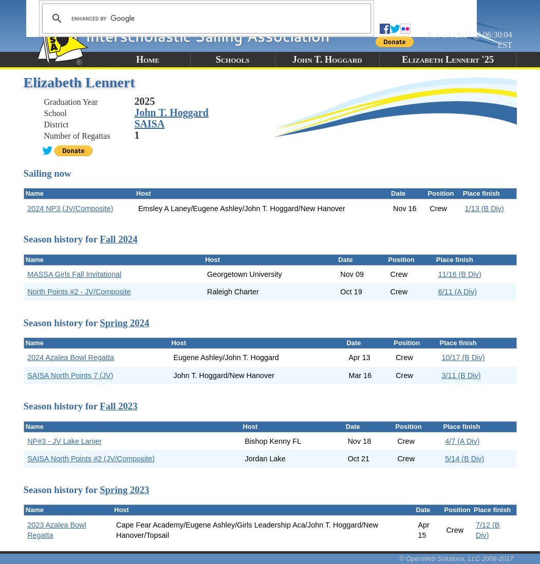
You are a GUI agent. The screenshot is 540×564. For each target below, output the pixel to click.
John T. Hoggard (327, 59)
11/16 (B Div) (459, 274)
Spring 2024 (124, 322)
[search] (205, 18)
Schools (233, 59)
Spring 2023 (124, 489)
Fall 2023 (118, 406)
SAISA (150, 123)
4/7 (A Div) (462, 441)
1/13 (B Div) (484, 208)
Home (147, 59)
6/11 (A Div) (457, 292)
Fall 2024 (118, 239)
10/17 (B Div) (463, 357)
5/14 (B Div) (464, 459)
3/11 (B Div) (461, 375)
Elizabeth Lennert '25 (448, 59)
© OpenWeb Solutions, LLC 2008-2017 (456, 558)
